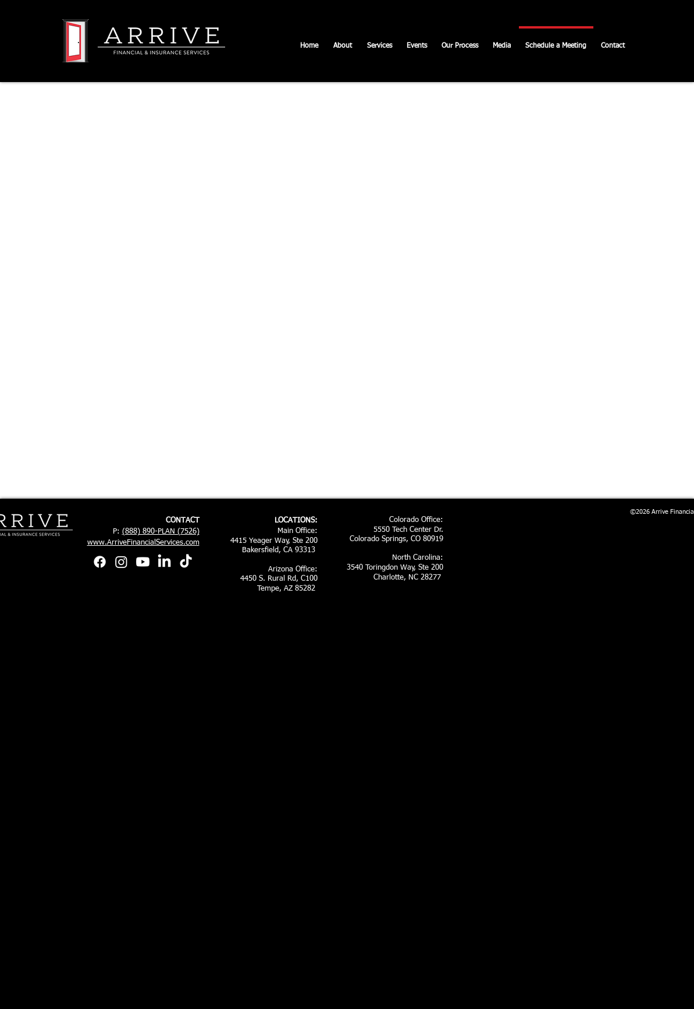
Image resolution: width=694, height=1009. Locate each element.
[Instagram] (121, 562)
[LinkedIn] (164, 562)
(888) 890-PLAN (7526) (161, 531)
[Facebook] (100, 562)
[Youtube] (143, 562)
